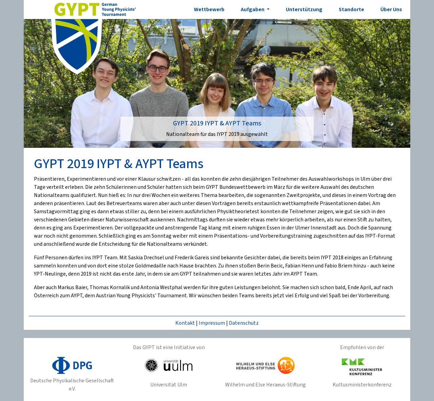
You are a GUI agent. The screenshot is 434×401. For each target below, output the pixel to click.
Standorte (351, 9)
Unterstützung (304, 9)
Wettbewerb (209, 9)
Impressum (212, 323)
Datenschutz (244, 323)
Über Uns (391, 9)
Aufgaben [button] (253, 9)
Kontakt (185, 323)
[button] (53, 83)
